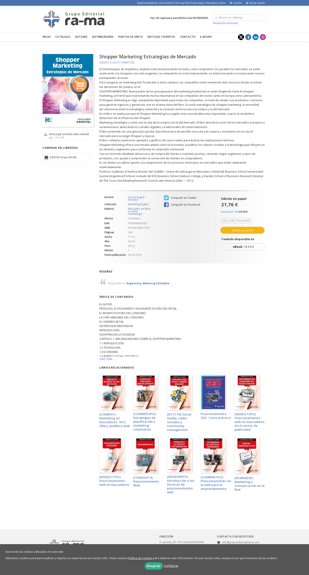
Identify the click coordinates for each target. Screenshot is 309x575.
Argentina (133, 283)
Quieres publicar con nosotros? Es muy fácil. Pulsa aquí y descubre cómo (181, 3)
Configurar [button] (171, 566)
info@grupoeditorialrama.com (240, 542)
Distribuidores (103, 37)
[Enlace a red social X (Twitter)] (241, 37)
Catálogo (62, 37)
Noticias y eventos (161, 37)
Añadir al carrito (242, 230)
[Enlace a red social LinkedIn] (256, 37)
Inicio (47, 37)
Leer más (105, 359)
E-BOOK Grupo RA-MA (63, 157)
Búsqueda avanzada (225, 23)
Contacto (188, 37)
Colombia (162, 283)
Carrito (236, 3)
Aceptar (154, 566)
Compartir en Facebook (182, 205)
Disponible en (117, 283)
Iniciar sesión (255, 3)
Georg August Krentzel (117, 62)
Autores (81, 37)
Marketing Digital (138, 204)
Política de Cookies (140, 558)
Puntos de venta (130, 37)
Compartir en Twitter (180, 198)
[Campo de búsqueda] (239, 18)
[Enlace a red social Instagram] (263, 37)
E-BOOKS (206, 37)
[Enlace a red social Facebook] (248, 37)
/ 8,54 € (243, 247)
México (148, 283)
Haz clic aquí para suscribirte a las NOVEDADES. (179, 18)
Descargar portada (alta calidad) (66, 135)
